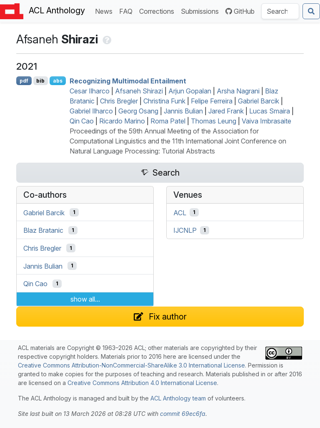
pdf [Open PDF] (24, 81)
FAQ (127, 10)
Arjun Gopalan (189, 91)
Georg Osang (138, 111)
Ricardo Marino (122, 121)
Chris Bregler (119, 101)
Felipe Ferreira (211, 101)
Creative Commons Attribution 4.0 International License (142, 382)
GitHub (240, 11)
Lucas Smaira (269, 111)
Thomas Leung (213, 121)
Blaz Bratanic (43, 230)
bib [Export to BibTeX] (40, 81)
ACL (179, 212)
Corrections (158, 10)
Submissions (201, 10)
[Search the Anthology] (280, 11)
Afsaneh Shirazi (139, 91)
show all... (85, 299)
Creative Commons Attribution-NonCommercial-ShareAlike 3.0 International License (131, 365)
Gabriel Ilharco (91, 111)
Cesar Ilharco (90, 91)
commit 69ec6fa (182, 413)
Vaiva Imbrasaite (266, 121)
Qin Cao (82, 121)
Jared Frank (226, 111)
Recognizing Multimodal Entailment (128, 81)
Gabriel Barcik (258, 101)
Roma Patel (167, 121)
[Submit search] (311, 11)
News (105, 10)
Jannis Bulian (183, 111)
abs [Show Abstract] (57, 81)
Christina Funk (164, 101)
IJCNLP (185, 230)
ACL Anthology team (178, 398)
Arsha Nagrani (238, 91)
